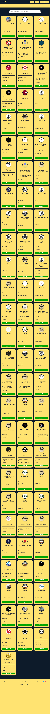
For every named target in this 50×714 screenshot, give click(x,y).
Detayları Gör (8, 37)
